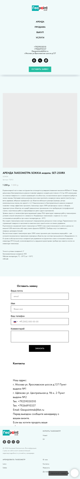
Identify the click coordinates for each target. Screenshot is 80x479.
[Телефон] (40, 60)
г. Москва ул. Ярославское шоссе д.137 (36, 384)
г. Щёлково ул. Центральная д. (30, 392)
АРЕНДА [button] (40, 21)
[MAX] (34, 60)
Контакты (46, 464)
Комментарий (18, 329)
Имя (13, 303)
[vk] (9, 442)
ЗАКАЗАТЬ (39, 348)
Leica (4, 464)
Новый (45, 435)
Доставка (46, 472)
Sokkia (5, 468)
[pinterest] (18, 442)
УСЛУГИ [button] (40, 37)
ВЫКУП (40, 32)
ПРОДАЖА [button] (40, 27)
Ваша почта (17, 291)
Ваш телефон (18, 316)
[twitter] (13, 442)
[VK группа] (46, 60)
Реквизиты (46, 468)
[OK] (4, 442)
